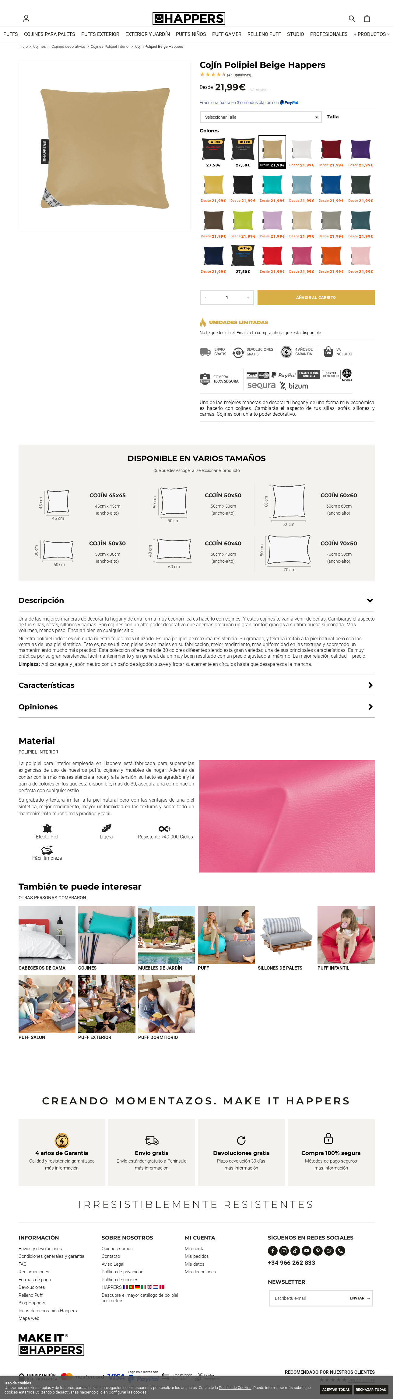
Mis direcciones (200, 1272)
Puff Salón (32, 1047)
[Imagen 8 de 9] (106, 1013)
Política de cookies (120, 1279)
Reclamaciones (34, 1272)
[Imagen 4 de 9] (226, 944)
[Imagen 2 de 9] (106, 944)
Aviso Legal (113, 1264)
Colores (209, 139)
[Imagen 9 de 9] (166, 1013)
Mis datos (195, 1264)
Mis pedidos (197, 1256)
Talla (333, 125)
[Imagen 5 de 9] (286, 944)
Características (47, 693)
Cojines (87, 977)
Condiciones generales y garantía (51, 1256)
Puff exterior (94, 1047)
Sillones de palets (280, 977)
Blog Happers (32, 1303)
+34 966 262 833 (291, 1262)
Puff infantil (333, 977)
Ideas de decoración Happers (48, 1310)
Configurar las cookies (135, 1392)
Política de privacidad (122, 1272)
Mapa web (29, 1318)
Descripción (41, 609)
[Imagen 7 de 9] (47, 1013)
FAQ (22, 1264)
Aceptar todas (323, 1389)
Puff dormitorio (158, 1047)
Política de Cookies (235, 1387)
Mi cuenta (195, 1248)
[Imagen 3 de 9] (166, 944)
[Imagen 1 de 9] (47, 944)
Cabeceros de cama (42, 977)
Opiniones (239, 84)
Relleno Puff (31, 1295)
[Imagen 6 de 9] (346, 944)
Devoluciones (32, 1287)
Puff (203, 977)
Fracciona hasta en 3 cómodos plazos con (249, 111)
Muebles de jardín (160, 977)
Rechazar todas (367, 1389)
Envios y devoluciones (40, 1248)
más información (62, 1168)
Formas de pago (35, 1279)
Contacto (111, 1256)
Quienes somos (117, 1248)
